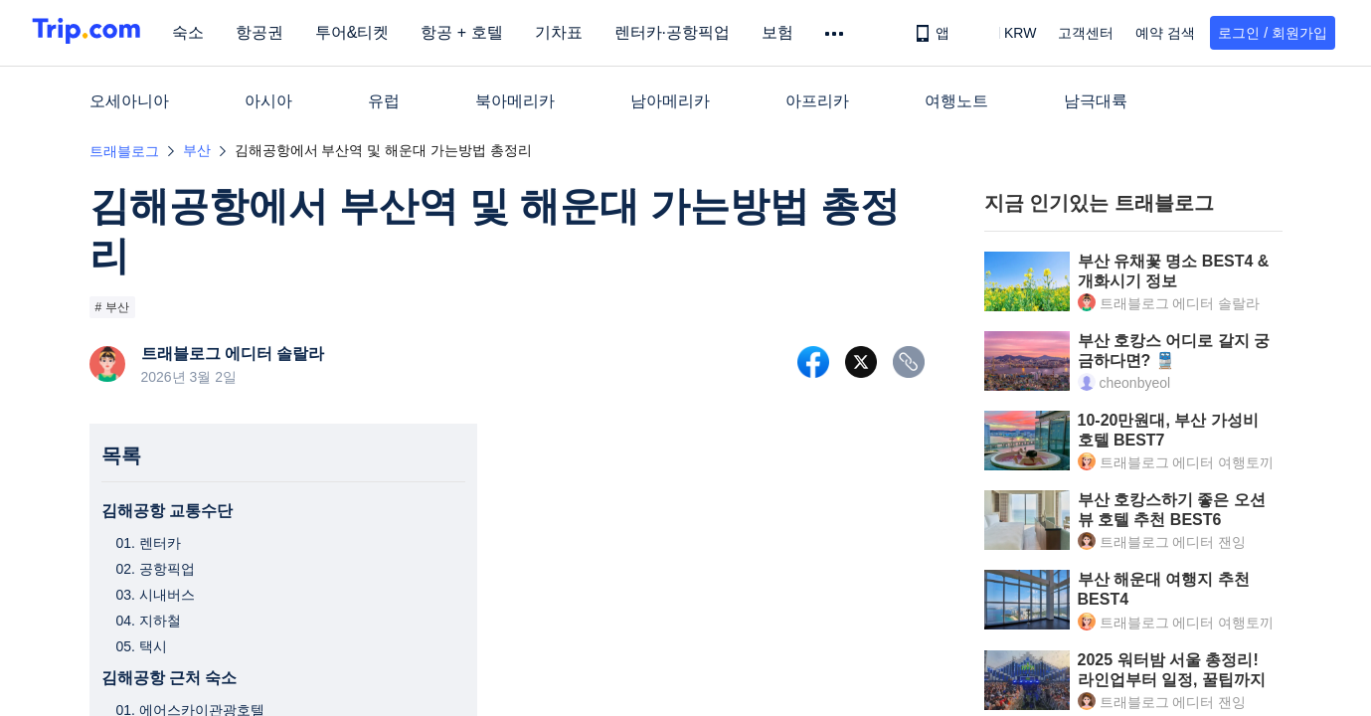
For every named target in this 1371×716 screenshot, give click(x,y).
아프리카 (817, 100)
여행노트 (956, 100)
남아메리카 (670, 100)
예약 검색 (1165, 33)
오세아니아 (129, 100)
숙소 (203, 32)
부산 (197, 150)
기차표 (574, 32)
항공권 (274, 32)
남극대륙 (1095, 100)
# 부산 (112, 307)
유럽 (384, 100)
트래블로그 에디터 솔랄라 (233, 354)
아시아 (268, 100)
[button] (1005, 33)
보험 (792, 32)
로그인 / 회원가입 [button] (1272, 33)
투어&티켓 (367, 32)
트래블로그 (124, 151)
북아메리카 (515, 100)
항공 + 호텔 (477, 32)
